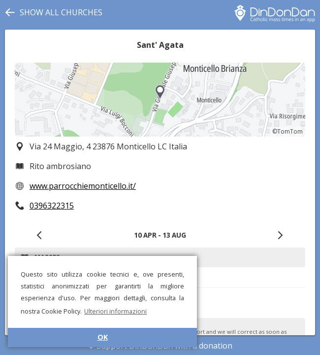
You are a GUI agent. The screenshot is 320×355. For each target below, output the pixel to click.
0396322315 (52, 205)
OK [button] (102, 337)
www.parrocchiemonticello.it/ (83, 185)
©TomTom (287, 131)
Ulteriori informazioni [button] (115, 311)
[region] (160, 100)
